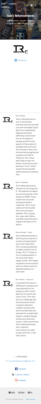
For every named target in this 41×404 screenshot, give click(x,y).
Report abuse (30, 399)
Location (12, 4)
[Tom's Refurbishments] (20, 49)
